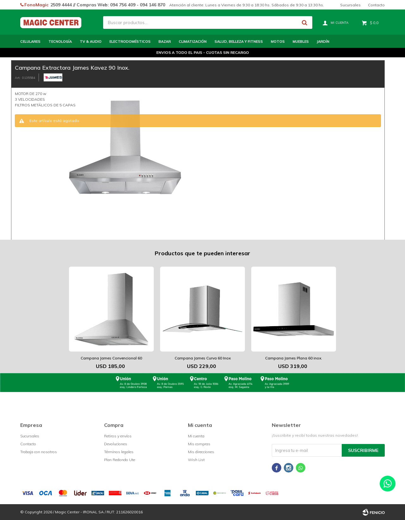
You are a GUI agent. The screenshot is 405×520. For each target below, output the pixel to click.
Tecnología (60, 41)
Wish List (196, 459)
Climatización (193, 41)
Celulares (30, 41)
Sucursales (350, 5)
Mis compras (199, 443)
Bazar (165, 41)
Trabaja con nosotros (38, 451)
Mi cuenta (196, 436)
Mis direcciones (201, 451)
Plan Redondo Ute (119, 459)
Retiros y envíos (118, 436)
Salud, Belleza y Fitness (239, 41)
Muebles (301, 41)
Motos (278, 41)
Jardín (323, 41)
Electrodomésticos (130, 41)
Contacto (376, 5)
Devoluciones (115, 443)
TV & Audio (91, 41)
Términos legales (119, 451)
